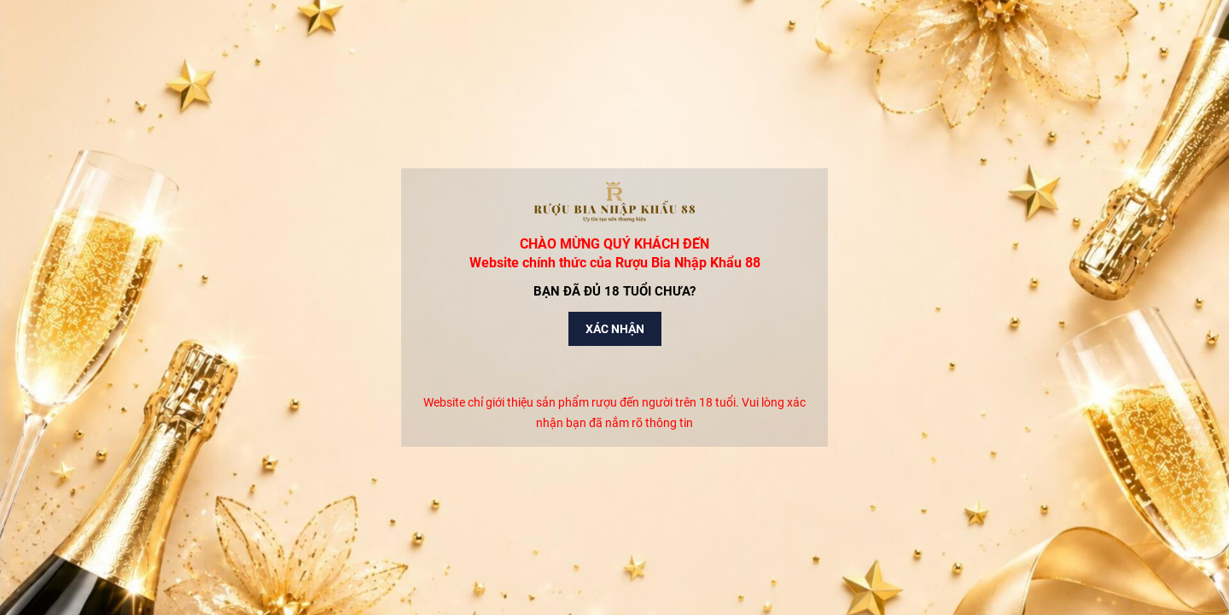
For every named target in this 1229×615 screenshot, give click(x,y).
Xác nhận (614, 329)
